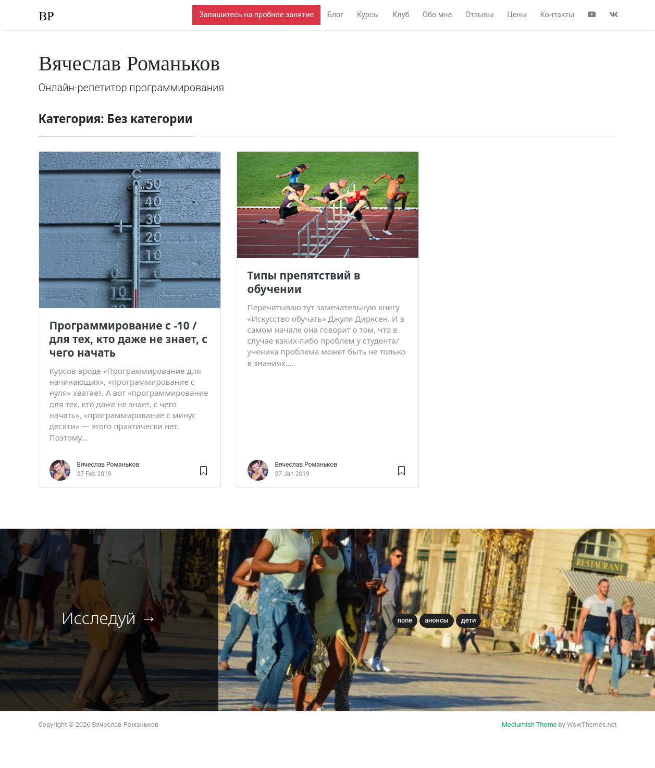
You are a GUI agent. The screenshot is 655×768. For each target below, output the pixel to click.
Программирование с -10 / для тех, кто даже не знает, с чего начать (129, 339)
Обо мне (437, 14)
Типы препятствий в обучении (304, 282)
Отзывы (479, 14)
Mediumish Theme (529, 724)
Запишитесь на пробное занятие (256, 14)
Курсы (368, 14)
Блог (335, 14)
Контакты (557, 14)
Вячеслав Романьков (108, 464)
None (405, 620)
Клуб (400, 14)
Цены (517, 14)
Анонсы (437, 620)
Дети (468, 620)
